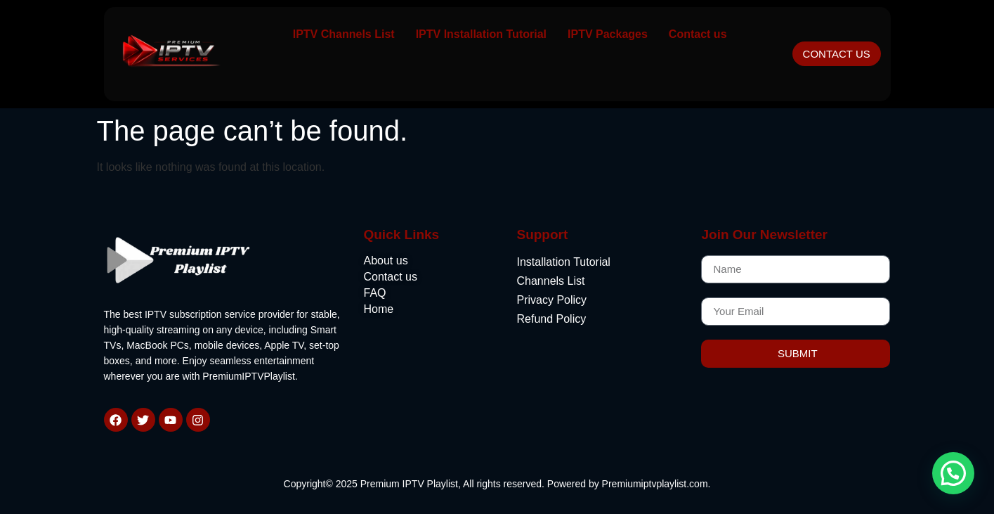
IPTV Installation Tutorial (481, 34)
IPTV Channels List (344, 34)
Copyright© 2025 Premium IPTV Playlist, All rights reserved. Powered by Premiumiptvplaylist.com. (497, 483)
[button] (953, 473)
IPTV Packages (608, 34)
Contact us (698, 34)
